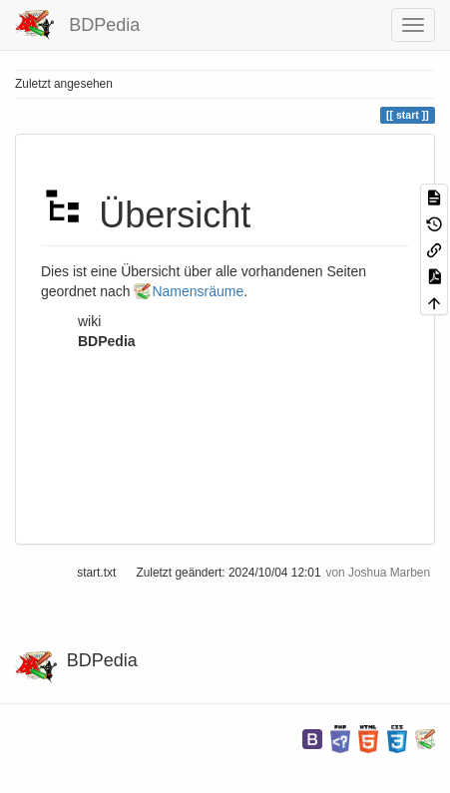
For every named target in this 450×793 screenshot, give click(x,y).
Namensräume (197, 291)
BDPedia (107, 341)
